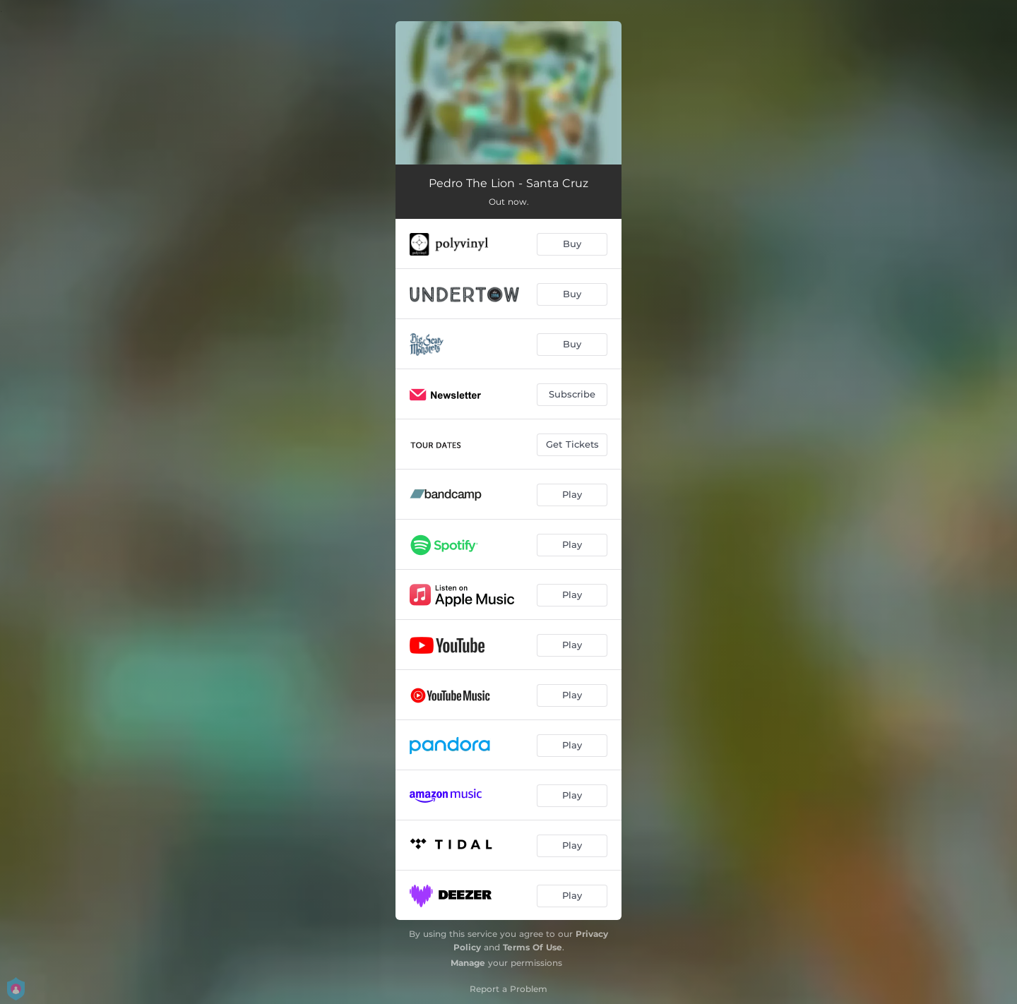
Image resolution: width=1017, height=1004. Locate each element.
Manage (468, 962)
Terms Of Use (532, 947)
